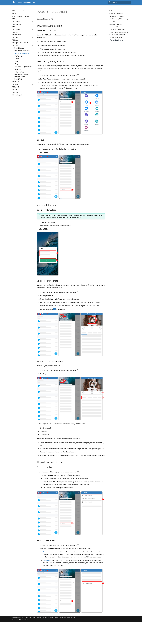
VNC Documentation (19, 11)
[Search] (119, 2)
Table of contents (114, 11)
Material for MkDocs (24, 620)
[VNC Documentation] (14, 2)
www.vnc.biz (71, 617)
